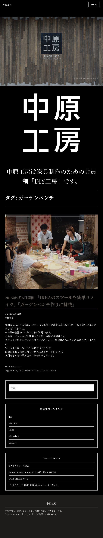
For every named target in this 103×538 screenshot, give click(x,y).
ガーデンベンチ (32, 370)
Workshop (14, 436)
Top (11, 416)
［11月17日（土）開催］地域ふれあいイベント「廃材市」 (34, 485)
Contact (12, 442)
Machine (13, 423)
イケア (21, 370)
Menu (94, 4)
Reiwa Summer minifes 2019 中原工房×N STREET (32, 472)
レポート (52, 370)
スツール (43, 370)
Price (11, 429)
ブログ (18, 366)
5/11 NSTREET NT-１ (18, 478)
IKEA (14, 370)
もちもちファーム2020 (19, 465)
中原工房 (7, 4)
